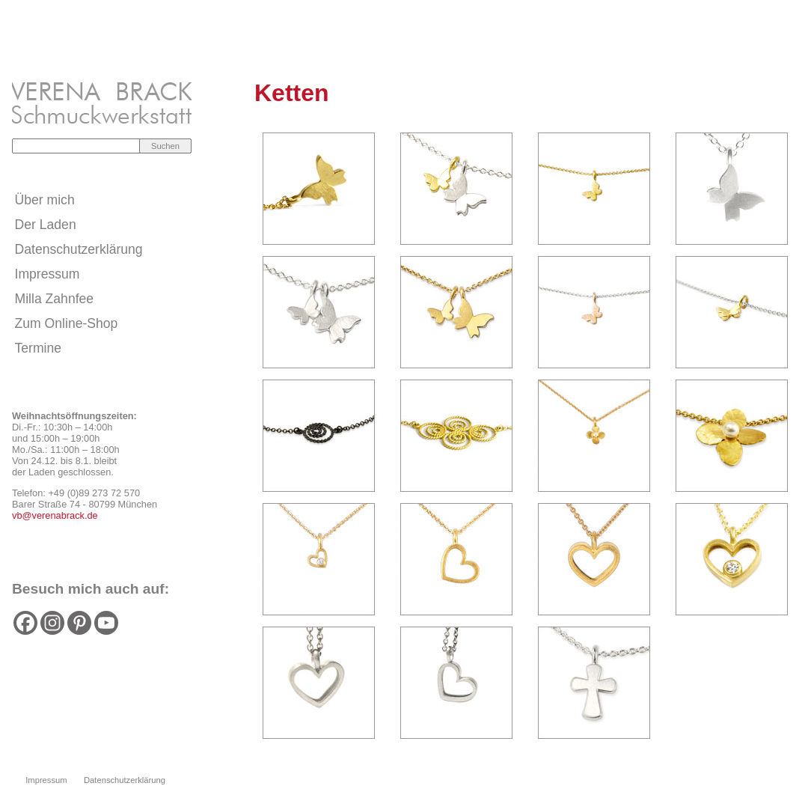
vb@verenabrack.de (55, 515)
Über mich (45, 199)
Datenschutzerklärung (79, 249)
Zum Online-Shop (66, 323)
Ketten (291, 92)
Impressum (47, 273)
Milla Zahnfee (54, 298)
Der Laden (45, 224)
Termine (38, 348)
